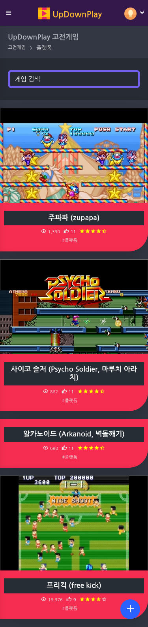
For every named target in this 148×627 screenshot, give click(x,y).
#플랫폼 (69, 240)
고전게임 (17, 47)
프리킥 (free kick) (74, 585)
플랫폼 (44, 48)
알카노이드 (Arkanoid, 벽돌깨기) (74, 434)
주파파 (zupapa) (74, 217)
